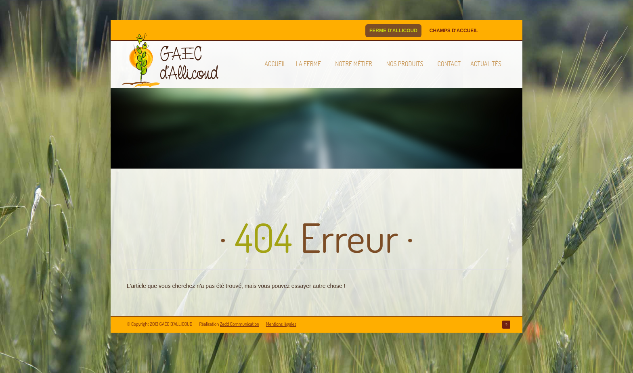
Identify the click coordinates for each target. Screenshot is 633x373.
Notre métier (353, 64)
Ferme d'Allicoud (393, 30)
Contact (449, 64)
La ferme (308, 64)
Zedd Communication (239, 324)
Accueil (275, 64)
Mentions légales (281, 324)
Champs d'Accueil (454, 30)
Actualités (485, 64)
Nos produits (404, 64)
